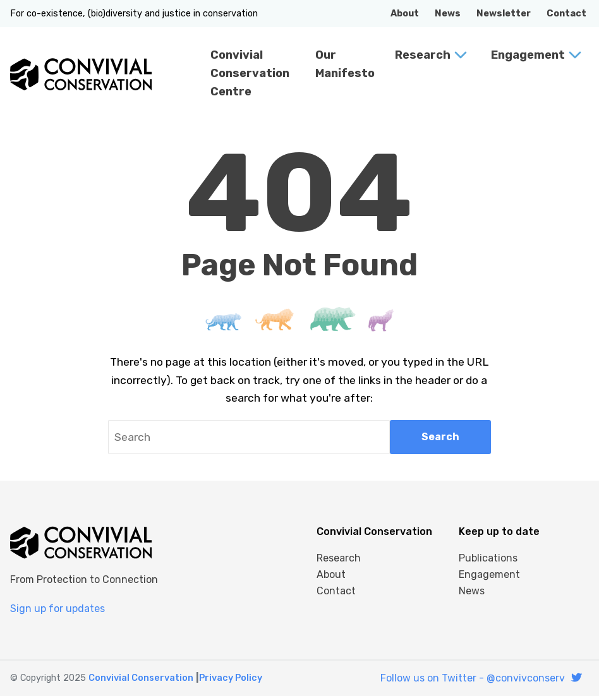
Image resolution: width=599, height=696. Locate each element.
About (404, 13)
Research (423, 55)
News (448, 13)
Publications (488, 558)
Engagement (528, 55)
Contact (566, 13)
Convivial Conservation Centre (249, 73)
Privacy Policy (230, 678)
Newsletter (503, 13)
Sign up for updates (57, 609)
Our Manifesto (345, 64)
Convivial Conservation (140, 678)
